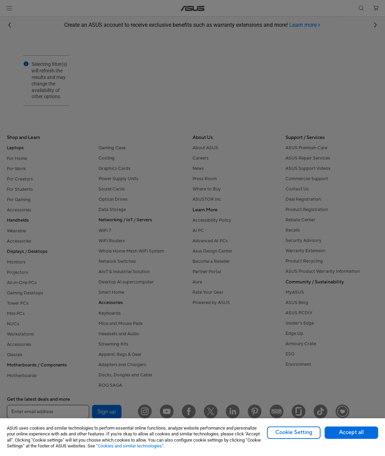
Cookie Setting (293, 432)
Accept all (351, 432)
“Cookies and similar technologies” (130, 445)
